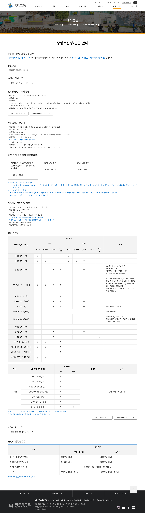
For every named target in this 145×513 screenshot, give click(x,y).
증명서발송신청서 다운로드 (20, 432)
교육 (67, 6)
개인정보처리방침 (41, 500)
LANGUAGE (125, 2)
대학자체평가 (76, 500)
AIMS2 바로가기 (16, 113)
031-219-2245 (41, 135)
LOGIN (101, 2)
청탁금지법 (100, 500)
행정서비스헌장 (88, 500)
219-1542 (113, 269)
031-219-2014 (17, 175)
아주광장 (133, 6)
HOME (95, 2)
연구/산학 (82, 6)
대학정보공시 (54, 500)
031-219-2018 (50, 169)
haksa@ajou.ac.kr (28, 185)
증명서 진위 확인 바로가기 (19, 83)
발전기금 (116, 2)
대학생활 (116, 6)
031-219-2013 (83, 169)
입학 (54, 6)
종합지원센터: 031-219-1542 (19, 70)
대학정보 (38, 6)
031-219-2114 (79, 504)
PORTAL (109, 2)
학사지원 (99, 6)
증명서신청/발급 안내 (90, 25)
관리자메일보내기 (41, 509)
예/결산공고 (65, 500)
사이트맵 (109, 500)
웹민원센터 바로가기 (39, 113)
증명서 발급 (72, 25)
